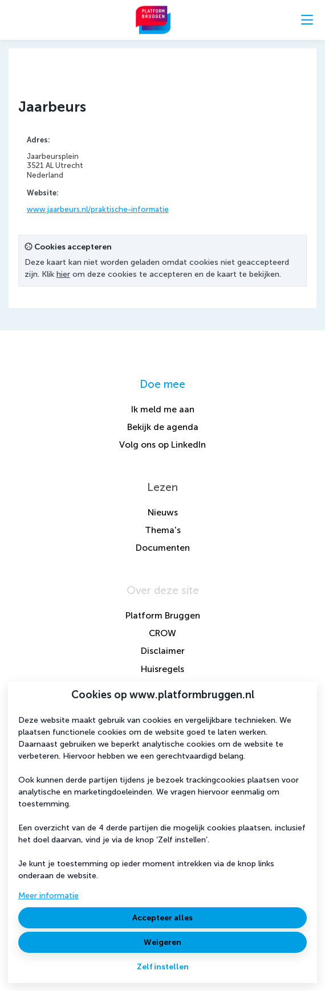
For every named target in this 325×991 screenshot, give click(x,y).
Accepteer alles (162, 918)
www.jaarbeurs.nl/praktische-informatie (98, 209)
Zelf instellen (163, 967)
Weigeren (162, 942)
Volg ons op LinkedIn (162, 444)
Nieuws (163, 512)
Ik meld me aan (162, 409)
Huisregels (162, 669)
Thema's (163, 530)
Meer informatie (48, 895)
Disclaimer (163, 650)
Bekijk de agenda (162, 426)
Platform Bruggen (162, 615)
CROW (162, 633)
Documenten (163, 547)
